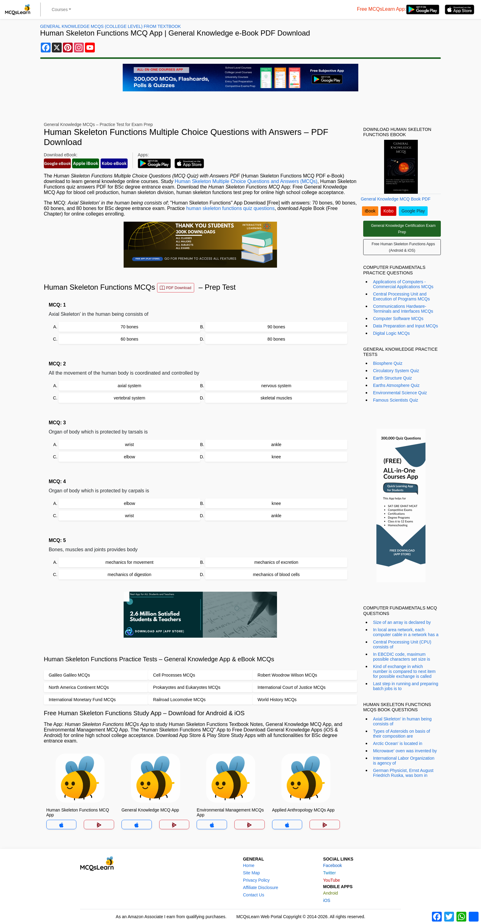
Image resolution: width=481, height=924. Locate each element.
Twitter (329, 872)
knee (276, 456)
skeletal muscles (276, 397)
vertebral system (129, 397)
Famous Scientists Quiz (395, 400)
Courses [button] (60, 9)
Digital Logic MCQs (391, 333)
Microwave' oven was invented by (405, 750)
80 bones (276, 339)
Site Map (251, 872)
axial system (129, 385)
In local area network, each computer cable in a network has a (405, 632)
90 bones (276, 326)
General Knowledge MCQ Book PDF (395, 199)
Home (248, 865)
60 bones (129, 339)
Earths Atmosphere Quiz (396, 385)
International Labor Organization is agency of (403, 761)
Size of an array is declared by (402, 622)
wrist (129, 444)
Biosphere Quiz (387, 363)
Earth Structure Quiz (392, 378)
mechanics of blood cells (276, 574)
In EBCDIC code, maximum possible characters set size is (401, 657)
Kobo (388, 210)
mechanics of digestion (129, 574)
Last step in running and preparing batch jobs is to (405, 686)
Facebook (332, 865)
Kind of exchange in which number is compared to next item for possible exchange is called (404, 671)
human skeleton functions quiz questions (230, 208)
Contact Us (253, 894)
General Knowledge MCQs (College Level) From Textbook (110, 26)
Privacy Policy (256, 880)
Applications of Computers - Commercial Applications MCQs (403, 284)
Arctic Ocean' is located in (397, 743)
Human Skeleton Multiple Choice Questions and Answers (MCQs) (246, 181)
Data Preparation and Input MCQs (405, 325)
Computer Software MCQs (398, 318)
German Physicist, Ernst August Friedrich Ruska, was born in (403, 773)
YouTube (331, 880)
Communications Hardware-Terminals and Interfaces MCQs (403, 309)
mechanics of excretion (276, 562)
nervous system (276, 385)
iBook (370, 210)
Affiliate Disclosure (260, 887)
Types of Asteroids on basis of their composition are (401, 734)
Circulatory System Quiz (396, 370)
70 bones (129, 326)
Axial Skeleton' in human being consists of (402, 721)
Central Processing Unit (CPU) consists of (402, 644)
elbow (129, 456)
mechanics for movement (129, 562)
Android (330, 893)
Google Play (413, 210)
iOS (326, 900)
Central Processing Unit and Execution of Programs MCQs (401, 296)
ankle (276, 444)
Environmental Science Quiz (400, 392)
